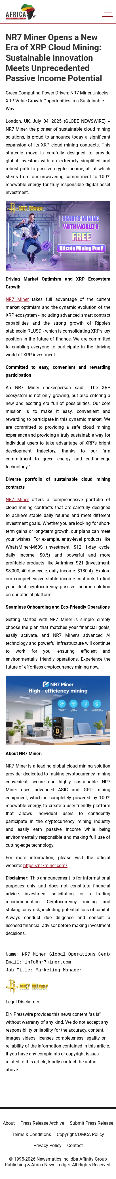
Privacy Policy (47, 1145)
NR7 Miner (17, 299)
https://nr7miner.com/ (45, 865)
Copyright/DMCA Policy (80, 1134)
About (9, 1123)
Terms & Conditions (31, 1134)
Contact (75, 1145)
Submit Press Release (91, 1123)
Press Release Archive (42, 1123)
